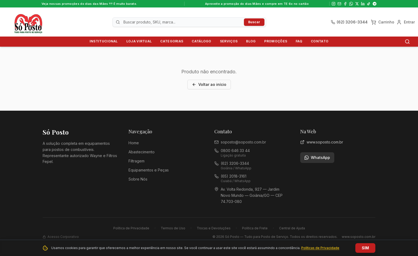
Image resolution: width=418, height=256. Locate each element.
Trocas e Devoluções (214, 228)
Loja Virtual (139, 41)
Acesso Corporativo (61, 237)
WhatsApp (317, 157)
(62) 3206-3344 (235, 163)
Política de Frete (255, 228)
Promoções (275, 41)
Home (133, 143)
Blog (251, 41)
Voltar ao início (209, 84)
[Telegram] (374, 4)
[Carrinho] (382, 22)
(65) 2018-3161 (233, 176)
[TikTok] (369, 4)
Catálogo (201, 41)
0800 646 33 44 (235, 150)
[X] (357, 4)
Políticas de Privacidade (320, 248)
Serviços (229, 41)
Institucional (104, 41)
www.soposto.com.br (321, 142)
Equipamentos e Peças (148, 170)
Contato (319, 41)
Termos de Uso (173, 228)
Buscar (254, 22)
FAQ (299, 41)
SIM (365, 248)
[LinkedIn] (363, 4)
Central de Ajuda (292, 228)
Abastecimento (141, 152)
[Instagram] (333, 4)
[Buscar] (407, 41)
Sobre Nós (137, 179)
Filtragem (136, 161)
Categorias (171, 41)
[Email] (339, 4)
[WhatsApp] (351, 4)
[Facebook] (345, 4)
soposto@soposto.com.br (243, 142)
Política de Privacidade (131, 228)
